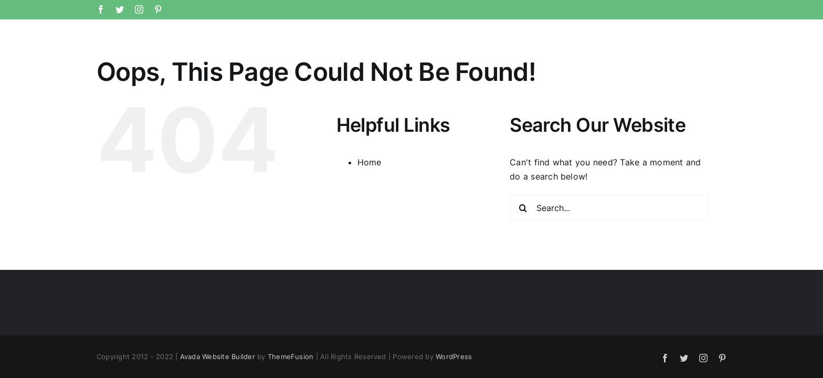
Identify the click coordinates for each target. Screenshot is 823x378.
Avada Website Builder (217, 356)
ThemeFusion (291, 356)
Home (369, 162)
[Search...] (609, 208)
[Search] (523, 208)
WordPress (454, 356)
